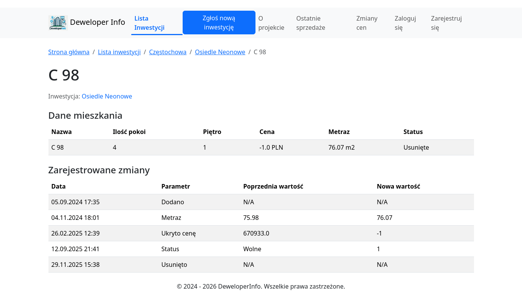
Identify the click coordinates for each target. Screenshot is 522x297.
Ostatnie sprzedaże (310, 23)
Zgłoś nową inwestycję (218, 22)
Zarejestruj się (446, 23)
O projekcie (271, 23)
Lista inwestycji (119, 52)
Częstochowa (167, 52)
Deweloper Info (86, 23)
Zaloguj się (405, 23)
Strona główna (69, 52)
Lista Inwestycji (149, 23)
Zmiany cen (367, 23)
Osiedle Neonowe (220, 52)
